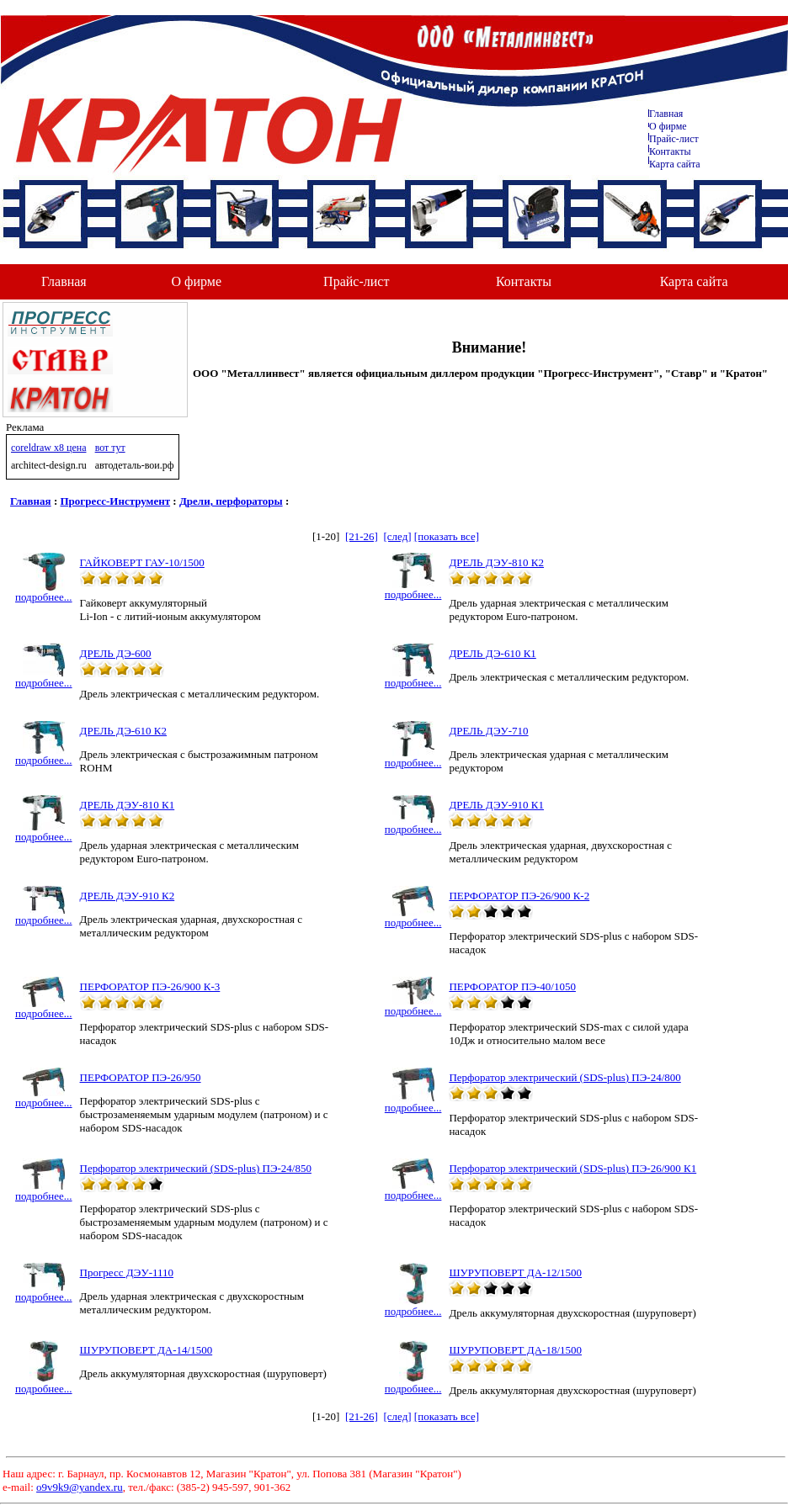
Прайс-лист (674, 139)
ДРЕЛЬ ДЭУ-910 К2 (127, 895)
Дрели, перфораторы (231, 501)
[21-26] (361, 536)
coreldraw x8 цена (48, 447)
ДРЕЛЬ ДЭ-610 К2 (123, 730)
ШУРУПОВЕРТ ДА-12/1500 (515, 1272)
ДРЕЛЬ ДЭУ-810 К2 (496, 562)
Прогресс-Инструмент (116, 501)
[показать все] (446, 536)
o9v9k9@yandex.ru (79, 1487)
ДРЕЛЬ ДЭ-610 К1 (492, 653)
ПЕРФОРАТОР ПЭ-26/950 (140, 1077)
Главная (666, 113)
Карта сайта (674, 164)
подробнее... (43, 592)
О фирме (196, 281)
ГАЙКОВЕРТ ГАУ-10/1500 (142, 562)
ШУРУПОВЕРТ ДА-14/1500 (146, 1350)
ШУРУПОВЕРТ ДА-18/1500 (515, 1350)
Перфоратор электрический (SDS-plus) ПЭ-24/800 (564, 1077)
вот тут (110, 447)
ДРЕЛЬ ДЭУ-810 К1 (127, 804)
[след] (397, 536)
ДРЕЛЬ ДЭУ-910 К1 (496, 804)
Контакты (670, 151)
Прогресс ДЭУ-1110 (126, 1272)
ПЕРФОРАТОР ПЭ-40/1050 (512, 986)
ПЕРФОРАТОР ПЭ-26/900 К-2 (519, 895)
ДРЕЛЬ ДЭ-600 (116, 653)
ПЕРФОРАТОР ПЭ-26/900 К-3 (150, 986)
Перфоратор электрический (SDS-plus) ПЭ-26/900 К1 (572, 1168)
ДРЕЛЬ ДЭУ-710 (488, 730)
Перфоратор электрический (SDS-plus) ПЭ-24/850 (195, 1168)
